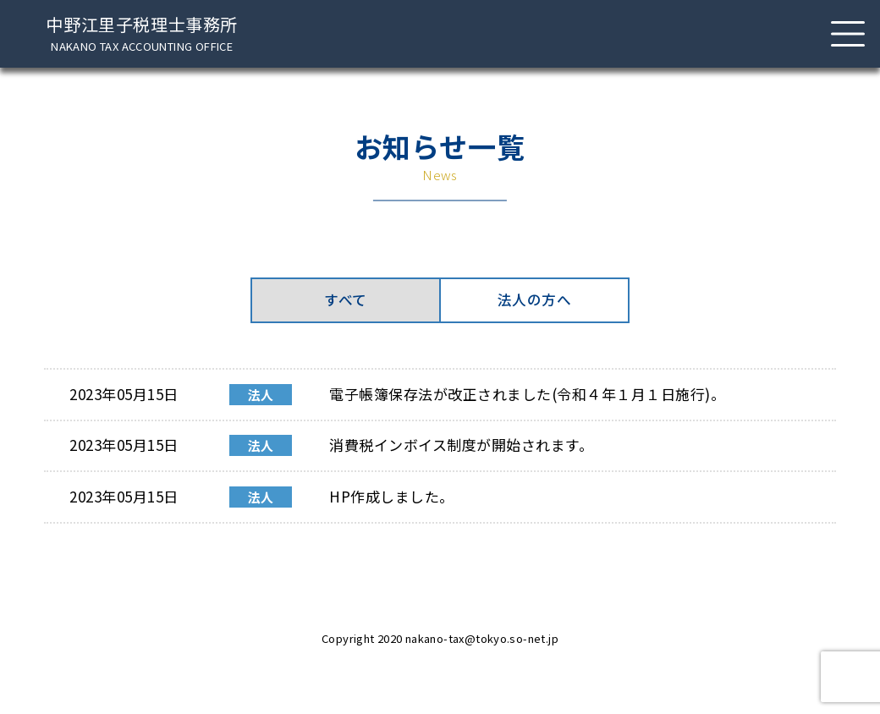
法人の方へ (534, 304)
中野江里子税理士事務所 (142, 33)
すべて (346, 304)
